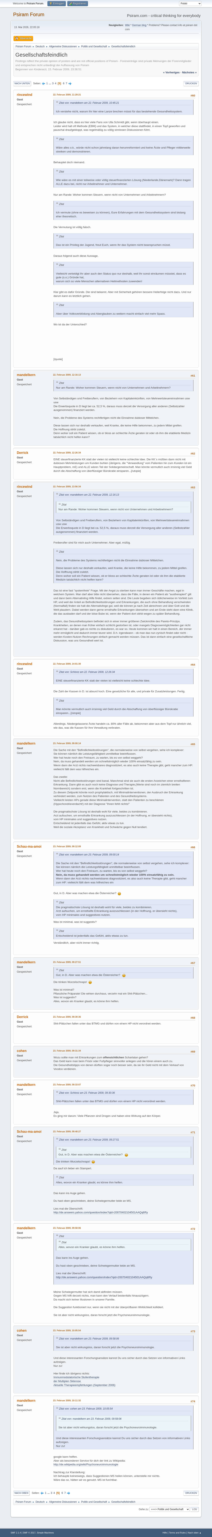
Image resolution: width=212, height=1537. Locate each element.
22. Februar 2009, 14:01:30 (67, 664)
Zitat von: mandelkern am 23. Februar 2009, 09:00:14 (89, 854)
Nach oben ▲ (194, 1532)
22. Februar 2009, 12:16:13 (67, 375)
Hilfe (165, 1532)
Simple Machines (45, 1532)
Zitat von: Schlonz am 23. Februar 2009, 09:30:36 (87, 1092)
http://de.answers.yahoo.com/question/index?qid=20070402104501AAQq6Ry (100, 1212)
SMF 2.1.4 (16, 1532)
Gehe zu (143, 1509)
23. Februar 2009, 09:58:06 (67, 1228)
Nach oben (21, 1493)
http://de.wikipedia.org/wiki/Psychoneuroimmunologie (85, 1464)
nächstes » (189, 72)
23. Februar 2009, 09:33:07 (67, 1084)
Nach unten (22, 83)
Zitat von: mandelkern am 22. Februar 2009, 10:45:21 (89, 102)
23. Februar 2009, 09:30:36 (67, 1017)
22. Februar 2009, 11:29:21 (67, 94)
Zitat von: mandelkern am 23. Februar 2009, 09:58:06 (89, 1338)
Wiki (127, 25)
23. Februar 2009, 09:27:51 (67, 962)
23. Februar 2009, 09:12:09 (67, 846)
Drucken (191, 83)
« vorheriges (171, 72)
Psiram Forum (28, 14)
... (50, 83)
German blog (139, 25)
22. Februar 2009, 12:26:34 (67, 452)
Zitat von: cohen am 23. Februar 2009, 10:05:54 (86, 1408)
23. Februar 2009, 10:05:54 (67, 1330)
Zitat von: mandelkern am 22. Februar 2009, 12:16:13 (89, 494)
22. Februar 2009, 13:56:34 (67, 486)
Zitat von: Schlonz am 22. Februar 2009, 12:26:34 (87, 672)
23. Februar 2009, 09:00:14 (67, 743)
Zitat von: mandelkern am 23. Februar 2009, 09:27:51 (89, 1139)
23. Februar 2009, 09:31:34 (67, 1050)
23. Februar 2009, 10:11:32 (67, 1400)
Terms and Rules (177, 1532)
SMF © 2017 (29, 1532)
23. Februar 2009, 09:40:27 (67, 1131)
